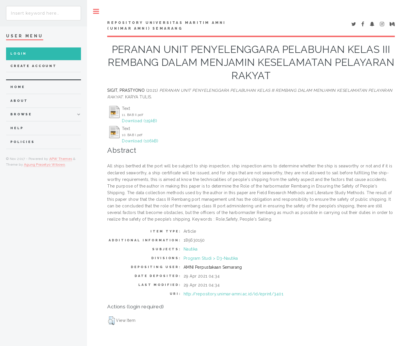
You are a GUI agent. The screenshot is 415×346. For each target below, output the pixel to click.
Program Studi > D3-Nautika (211, 258)
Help (16, 128)
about (19, 101)
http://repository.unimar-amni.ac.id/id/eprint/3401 (233, 294)
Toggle (96, 11)
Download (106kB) (140, 141)
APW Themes (60, 159)
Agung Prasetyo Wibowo (44, 165)
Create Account (33, 66)
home (17, 87)
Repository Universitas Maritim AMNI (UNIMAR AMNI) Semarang (166, 25)
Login (18, 54)
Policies (22, 142)
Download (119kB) (139, 120)
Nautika (191, 249)
